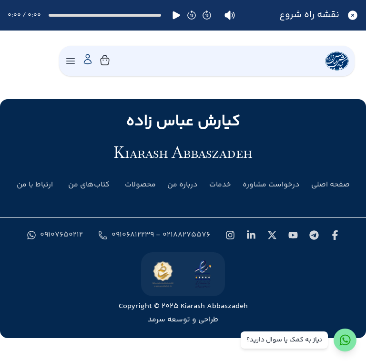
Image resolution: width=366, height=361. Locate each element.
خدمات (220, 185)
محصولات (140, 185)
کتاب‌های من (89, 185)
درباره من (182, 185)
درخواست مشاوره (271, 185)
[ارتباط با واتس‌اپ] (345, 340)
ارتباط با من (35, 185)
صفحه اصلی (330, 185)
